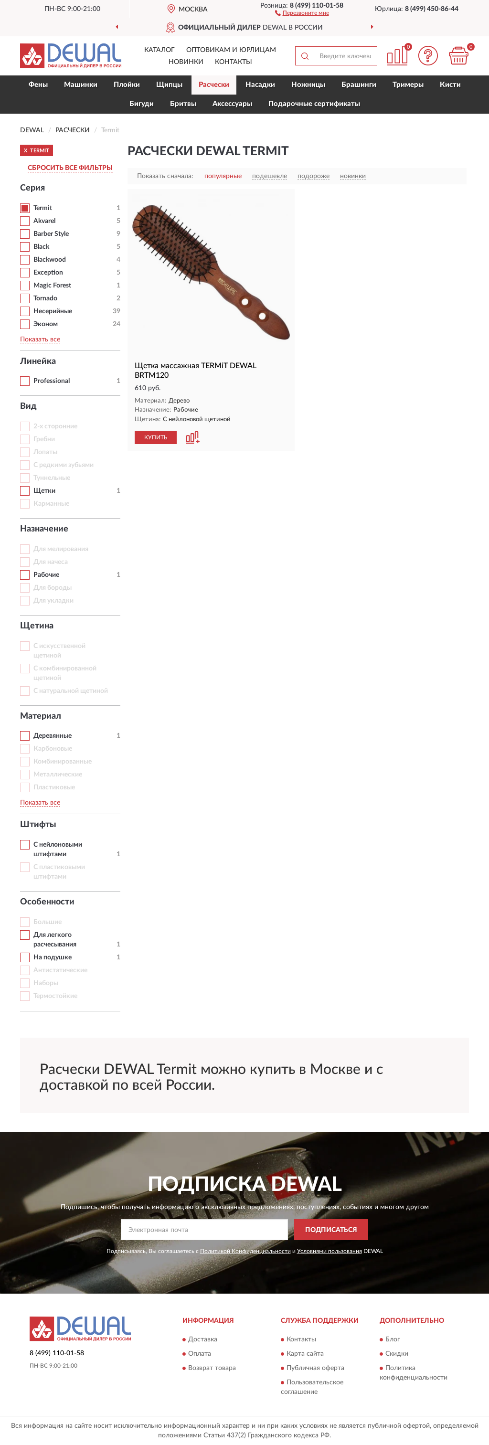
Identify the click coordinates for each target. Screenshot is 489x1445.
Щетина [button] (36, 626)
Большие (47, 922)
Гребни (44, 439)
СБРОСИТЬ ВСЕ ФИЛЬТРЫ (70, 168)
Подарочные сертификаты (314, 103)
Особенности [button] (47, 902)
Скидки (396, 1353)
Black (41, 247)
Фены (38, 84)
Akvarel (44, 221)
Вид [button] (28, 406)
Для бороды (52, 587)
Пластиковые (54, 787)
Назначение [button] (44, 529)
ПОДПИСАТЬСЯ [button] (331, 1230)
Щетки (44, 491)
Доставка (202, 1339)
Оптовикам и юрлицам (231, 50)
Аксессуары (232, 103)
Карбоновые (52, 748)
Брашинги (358, 84)
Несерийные (52, 311)
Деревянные (52, 736)
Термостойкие (55, 996)
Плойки (127, 84)
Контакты (233, 62)
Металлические (57, 774)
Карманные (51, 503)
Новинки (186, 62)
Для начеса (50, 562)
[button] (302, 12)
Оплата (199, 1353)
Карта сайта (305, 1353)
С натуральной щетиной (70, 691)
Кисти (450, 84)
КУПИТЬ (155, 437)
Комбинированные (62, 761)
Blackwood (49, 259)
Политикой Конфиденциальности (245, 1251)
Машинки (80, 84)
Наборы (45, 983)
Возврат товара (212, 1368)
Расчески (214, 84)
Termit (42, 208)
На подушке (52, 957)
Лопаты (45, 452)
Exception (48, 272)
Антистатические (60, 970)
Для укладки (53, 600)
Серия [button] (32, 188)
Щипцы (169, 84)
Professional (51, 381)
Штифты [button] (38, 824)
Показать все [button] (40, 339)
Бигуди (141, 103)
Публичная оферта (315, 1368)
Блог (392, 1339)
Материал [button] (40, 716)
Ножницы (308, 84)
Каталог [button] (159, 50)
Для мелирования (60, 549)
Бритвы (183, 103)
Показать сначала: (165, 176)
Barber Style (51, 234)
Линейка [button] (38, 361)
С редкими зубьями (63, 465)
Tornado (45, 298)
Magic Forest (52, 285)
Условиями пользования (329, 1251)
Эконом (45, 324)
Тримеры (408, 84)
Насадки (260, 84)
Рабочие (46, 575)
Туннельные (51, 478)
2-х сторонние (55, 426)
